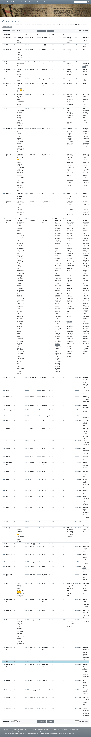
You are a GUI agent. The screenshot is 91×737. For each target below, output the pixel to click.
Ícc (83, 456)
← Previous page (42, 31)
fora (18, 250)
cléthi (18, 640)
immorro (69, 175)
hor (72, 585)
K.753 (4, 49)
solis (87, 144)
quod (18, 196)
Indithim (84, 462)
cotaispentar (20, 303)
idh (43, 490)
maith (18, 227)
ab (69, 45)
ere (86, 390)
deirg (71, 238)
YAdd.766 (77, 448)
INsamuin (69, 62)
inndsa (31, 49)
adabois (69, 273)
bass (18, 323)
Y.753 (76, 154)
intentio (84, 467)
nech (18, 301)
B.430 (15, 61)
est (71, 157)
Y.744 (76, 44)
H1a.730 (27, 661)
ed (86, 98)
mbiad (84, 381)
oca (21, 295)
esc (18, 621)
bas (60, 225)
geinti (68, 123)
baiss (20, 275)
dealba (19, 117)
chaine (68, 355)
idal (83, 133)
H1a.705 (27, 416)
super (87, 499)
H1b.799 (39, 462)
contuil (22, 291)
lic (84, 247)
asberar (22, 202)
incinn (8, 405)
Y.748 (76, 79)
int (69, 184)
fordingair (19, 103)
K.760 (4, 128)
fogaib (70, 258)
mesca (58, 296)
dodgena (71, 330)
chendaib (19, 351)
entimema (85, 464)
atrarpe (19, 330)
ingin (31, 507)
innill (7, 428)
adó (56, 308)
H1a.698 (27, 201)
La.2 (53, 218)
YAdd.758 (77, 390)
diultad (87, 331)
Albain (18, 164)
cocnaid (20, 237)
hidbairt (19, 366)
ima (21, 290)
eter (83, 557)
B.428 (15, 37)
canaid (18, 253)
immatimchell (70, 180)
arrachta (19, 118)
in (71, 51)
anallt (21, 533)
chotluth (58, 282)
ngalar (87, 486)
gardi (58, 310)
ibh (30, 79)
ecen (70, 346)
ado (72, 298)
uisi (83, 51)
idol (7, 109)
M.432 (64, 193)
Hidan (18, 193)
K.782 (4, 521)
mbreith (69, 86)
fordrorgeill (70, 325)
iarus (7, 680)
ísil (7, 528)
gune (87, 516)
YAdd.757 (77, 377)
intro (87, 435)
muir (19, 157)
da (18, 74)
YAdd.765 (77, 440)
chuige (21, 280)
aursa (20, 593)
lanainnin (70, 99)
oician (18, 155)
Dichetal (57, 346)
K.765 (4, 377)
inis (7, 45)
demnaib (57, 363)
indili (43, 448)
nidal (68, 133)
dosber (20, 247)
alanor (20, 595)
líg (23, 248)
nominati (84, 423)
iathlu (8, 544)
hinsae (18, 54)
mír (18, 240)
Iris (83, 390)
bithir (56, 290)
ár (17, 643)
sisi (83, 393)
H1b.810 (39, 562)
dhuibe (19, 206)
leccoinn (59, 287)
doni (83, 486)
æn (18, 343)
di (17, 185)
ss (19, 204)
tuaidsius (84, 685)
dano (70, 628)
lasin (21, 227)
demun (19, 368)
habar (18, 531)
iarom (88, 245)
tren (83, 659)
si (85, 185)
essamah (86, 63)
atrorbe (88, 316)
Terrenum (85, 172)
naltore (68, 131)
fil (87, 528)
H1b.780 (39, 83)
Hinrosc (19, 69)
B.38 (15, 583)
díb (23, 290)
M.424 (64, 61)
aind (87, 73)
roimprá (19, 298)
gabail (84, 671)
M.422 (64, 44)
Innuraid (84, 599)
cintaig (84, 674)
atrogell (19, 328)
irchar (87, 715)
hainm (87, 99)
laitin (20, 112)
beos (18, 278)
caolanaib (84, 702)
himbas (21, 318)
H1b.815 (39, 610)
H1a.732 (27, 680)
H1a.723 (27, 566)
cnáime (19, 373)
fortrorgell (58, 333)
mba (83, 576)
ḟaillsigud (57, 233)
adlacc (56, 230)
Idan (68, 193)
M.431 (64, 154)
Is (60, 233)
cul (88, 247)
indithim (44, 462)
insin (71, 96)
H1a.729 (27, 647)
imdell (8, 554)
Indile (8, 448)
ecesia (86, 456)
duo (83, 300)
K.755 (4, 69)
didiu (56, 237)
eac (83, 651)
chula (21, 250)
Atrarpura (69, 315)
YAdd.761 (77, 410)
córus (19, 358)
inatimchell (20, 170)
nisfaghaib (20, 267)
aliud (18, 165)
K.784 (4, 543)
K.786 (4, 554)
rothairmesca (20, 300)
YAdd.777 (77, 546)
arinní (18, 135)
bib (23, 79)
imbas (59, 316)
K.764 (4, 218)
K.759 (4, 108)
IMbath (69, 154)
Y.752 (76, 128)
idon (7, 193)
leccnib (19, 326)
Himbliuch (20, 37)
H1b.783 (39, 128)
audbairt (57, 315)
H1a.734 (27, 697)
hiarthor (87, 548)
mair (68, 157)
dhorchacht (20, 209)
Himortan (20, 83)
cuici (70, 267)
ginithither (85, 510)
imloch (22, 39)
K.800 (4, 708)
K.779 (4, 490)
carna (83, 240)
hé (22, 187)
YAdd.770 (77, 479)
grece (83, 458)
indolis (84, 450)
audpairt (57, 361)
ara (68, 209)
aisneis (71, 351)
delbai (71, 138)
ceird (71, 340)
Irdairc (84, 566)
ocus (87, 243)
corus (56, 351)
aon (83, 330)
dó (21, 230)
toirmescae (85, 288)
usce (88, 620)
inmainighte (85, 417)
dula (70, 139)
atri (67, 300)
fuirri (86, 585)
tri (21, 311)
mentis (87, 465)
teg (17, 596)
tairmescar (69, 268)
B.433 (15, 83)
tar (56, 296)
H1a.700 (27, 377)
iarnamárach (20, 270)
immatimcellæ (86, 180)
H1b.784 (39, 154)
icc (30, 456)
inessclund (45, 647)
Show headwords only (7, 26)
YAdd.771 (77, 490)
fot (18, 313)
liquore (85, 482)
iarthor (84, 682)
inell (83, 433)
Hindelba (19, 128)
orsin (72, 583)
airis (70, 343)
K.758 (4, 94)
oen (59, 338)
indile (31, 448)
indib (68, 138)
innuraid (44, 599)
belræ (84, 207)
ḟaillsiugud (19, 232)
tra (18, 52)
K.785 (4, 546)
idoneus (19, 198)
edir (70, 159)
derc (83, 569)
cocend (19, 308)
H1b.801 (39, 479)
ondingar (69, 103)
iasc (7, 620)
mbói (59, 303)
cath (83, 687)
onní (18, 636)
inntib (18, 138)
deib (58, 260)
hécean (19, 365)
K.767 (4, 396)
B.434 (15, 94)
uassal (84, 529)
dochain (85, 262)
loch (19, 40)
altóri (18, 131)
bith (68, 630)
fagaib (85, 258)
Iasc (18, 620)
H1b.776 (39, 49)
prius (22, 125)
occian (85, 184)
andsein (68, 318)
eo (22, 195)
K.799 (4, 697)
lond (86, 651)
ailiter (68, 588)
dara (70, 585)
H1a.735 (27, 708)
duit (68, 185)
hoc (87, 481)
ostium (88, 592)
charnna (19, 242)
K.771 (4, 420)
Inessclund (85, 647)
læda (68, 323)
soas (72, 343)
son (22, 189)
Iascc (68, 620)
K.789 (4, 574)
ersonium (84, 590)
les (86, 614)
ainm (20, 185)
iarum (59, 250)
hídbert (19, 316)
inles (7, 610)
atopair (58, 258)
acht (18, 369)
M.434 (64, 218)
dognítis (19, 123)
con (88, 242)
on (88, 235)
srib (83, 656)
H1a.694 (27, 108)
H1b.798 (39, 456)
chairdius (86, 710)
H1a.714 (27, 490)
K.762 (4, 193)
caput (22, 636)
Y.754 (76, 193)
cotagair (57, 263)
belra (18, 207)
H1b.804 (39, 507)
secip (83, 223)
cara (85, 712)
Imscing (84, 690)
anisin (87, 318)
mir (70, 237)
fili (57, 242)
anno (83, 604)
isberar (70, 202)
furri (22, 590)
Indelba (84, 128)
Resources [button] (39, 2)
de (19, 202)
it (83, 493)
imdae (44, 441)
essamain (86, 65)
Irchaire (84, 708)
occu (56, 365)
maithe (57, 306)
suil (88, 569)
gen (83, 514)
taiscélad (19, 214)
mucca (68, 240)
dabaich (84, 559)
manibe (71, 531)
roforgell (19, 338)
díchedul (19, 255)
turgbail (84, 579)
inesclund (9, 647)
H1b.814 (39, 599)
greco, (87, 450)
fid (87, 490)
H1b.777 (39, 61)
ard (23, 536)
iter (21, 160)
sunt (83, 425)
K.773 (4, 440)
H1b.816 (39, 619)
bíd (18, 641)
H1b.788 (39, 377)
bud (21, 228)
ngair (85, 301)
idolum (72, 115)
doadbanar (85, 291)
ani (70, 293)
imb (7, 496)
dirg (60, 243)
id (6, 490)
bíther (18, 295)
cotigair (84, 257)
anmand (84, 130)
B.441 (15, 218)
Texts (26, 2)
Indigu (84, 396)
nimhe (86, 326)
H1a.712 (27, 471)
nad (86, 165)
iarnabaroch (85, 260)
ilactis (87, 471)
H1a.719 (27, 543)
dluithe (86, 211)
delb (69, 117)
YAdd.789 (77, 680)
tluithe (71, 209)
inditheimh (9, 462)
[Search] (80, 2)
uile (22, 139)
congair (58, 275)
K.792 (4, 610)
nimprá (60, 293)
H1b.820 (39, 680)
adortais (69, 141)
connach (69, 211)
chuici (56, 278)
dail (83, 556)
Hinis (18, 49)
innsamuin (32, 62)
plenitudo (85, 444)
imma (70, 40)
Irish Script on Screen (68, 733)
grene (84, 148)
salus (87, 458)
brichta (19, 273)
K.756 (4, 79)
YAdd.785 (77, 619)
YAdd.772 (77, 496)
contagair (19, 277)
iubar (86, 576)
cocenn (68, 296)
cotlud (68, 270)
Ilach (83, 471)
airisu (68, 590)
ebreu (71, 104)
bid (20, 225)
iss (84, 98)
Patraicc (57, 326)
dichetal (57, 257)
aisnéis (57, 366)
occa (70, 533)
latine (83, 459)
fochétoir (57, 371)
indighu (8, 396)
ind (22, 73)
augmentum (85, 452)
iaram (18, 248)
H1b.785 (39, 193)
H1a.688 (27, 49)
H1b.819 (39, 664)
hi (17, 358)
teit (83, 386)
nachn (84, 283)
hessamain (20, 67)
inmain (8, 416)
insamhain (9, 62)
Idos (71, 110)
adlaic (68, 228)
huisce (68, 51)
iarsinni (22, 587)
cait (85, 243)
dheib (22, 258)
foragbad (70, 341)
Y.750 (76, 94)
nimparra (69, 285)
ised (70, 98)
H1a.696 (27, 154)
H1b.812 (39, 574)
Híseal (19, 528)
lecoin (68, 277)
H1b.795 (39, 428)
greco (83, 435)
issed (18, 99)
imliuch (44, 37)
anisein (57, 328)
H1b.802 (39, 490)
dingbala (84, 196)
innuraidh (9, 599)
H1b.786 (39, 201)
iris (7, 390)
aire (67, 202)
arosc (18, 73)
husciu (72, 623)
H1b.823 (39, 708)
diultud (59, 341)
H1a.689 (27, 61)
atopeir (69, 253)
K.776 (4, 462)
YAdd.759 (77, 396)
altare (18, 151)
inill (31, 428)
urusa (22, 212)
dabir (56, 250)
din (23, 177)
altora (84, 131)
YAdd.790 (77, 690)
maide (68, 298)
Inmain (84, 416)
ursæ (83, 431)
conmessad (85, 303)
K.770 (4, 416)
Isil (83, 528)
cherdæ (57, 353)
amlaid (19, 233)
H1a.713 (27, 479)
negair (84, 398)
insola (71, 45)
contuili (58, 288)
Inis (68, 45)
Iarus (83, 680)
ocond (68, 303)
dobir (83, 245)
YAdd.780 (77, 566)
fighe (83, 413)
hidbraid (20, 257)
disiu (83, 311)
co (83, 212)
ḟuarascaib (58, 223)
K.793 (4, 619)
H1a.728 (27, 619)
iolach (31, 471)
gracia (87, 143)
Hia (18, 94)
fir (83, 669)
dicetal (88, 333)
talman (19, 341)
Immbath (85, 154)
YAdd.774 (77, 521)
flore (83, 501)
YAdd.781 (77, 574)
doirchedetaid (70, 207)
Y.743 (76, 37)
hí (82, 403)
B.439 (15, 193)
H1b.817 (39, 647)
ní (21, 305)
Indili (83, 448)
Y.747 (76, 69)
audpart (69, 348)
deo (56, 277)
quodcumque (85, 164)
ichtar (8, 562)
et (22, 316)
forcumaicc (69, 626)
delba (83, 117)
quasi (18, 39)
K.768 (4, 405)
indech (31, 410)
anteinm (19, 335)
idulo (68, 110)
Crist (23, 104)
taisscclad (84, 214)
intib (83, 138)
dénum (19, 356)
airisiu (18, 585)
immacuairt (69, 182)
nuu (85, 601)
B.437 (15, 128)
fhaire (18, 296)
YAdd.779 (77, 562)
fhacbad (21, 353)
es (20, 631)
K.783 (4, 527)
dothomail (21, 643)
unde (18, 114)
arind (68, 623)
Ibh (67, 79)
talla (87, 693)
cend (83, 296)
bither (68, 280)
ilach (7, 471)
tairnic (84, 608)
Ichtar (84, 562)
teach (69, 593)
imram (18, 86)
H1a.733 (27, 690)
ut (21, 151)
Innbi (83, 697)
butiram (86, 504)
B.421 (15, 619)
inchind (44, 405)
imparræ (84, 285)
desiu (68, 310)
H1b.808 (39, 546)
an (70, 49)
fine (85, 669)
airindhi (68, 135)
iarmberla (32, 201)
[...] (10, 37)
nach (85, 212)
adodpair (84, 253)
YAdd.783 (77, 599)
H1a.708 (27, 440)
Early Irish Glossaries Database (10, 2)
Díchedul (19, 350)
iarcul (60, 252)
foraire (84, 282)
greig (18, 110)
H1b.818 (39, 661)
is (22, 184)
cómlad (19, 252)
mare (18, 169)
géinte (18, 125)
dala (22, 99)
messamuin (69, 65)
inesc (72, 620)
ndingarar (85, 103)
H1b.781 (39, 94)
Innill (83, 428)
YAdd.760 (77, 405)
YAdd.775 (77, 527)
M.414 (64, 619)
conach (19, 212)
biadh (86, 699)
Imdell (84, 554)
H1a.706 (27, 420)
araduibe (69, 204)
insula (18, 51)
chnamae (84, 353)
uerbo (87, 522)
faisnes (21, 369)
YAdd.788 (77, 664)
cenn (58, 323)
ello (86, 433)
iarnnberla (9, 201)
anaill (20, 596)
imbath (32, 154)
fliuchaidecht (85, 484)
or (23, 593)
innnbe (19, 287)
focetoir (69, 356)
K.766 (4, 390)
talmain (87, 563)
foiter (84, 379)
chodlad (20, 285)
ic (87, 562)
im (88, 37)
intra (83, 438)
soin (68, 343)
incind (31, 405)
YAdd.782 (77, 583)
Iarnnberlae (85, 201)
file (68, 237)
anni (89, 293)
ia (6, 94)
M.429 (64, 108)
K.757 (4, 83)
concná (60, 240)
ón (86, 185)
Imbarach (85, 574)
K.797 (4, 680)
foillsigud (69, 230)
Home (22, 2)
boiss (18, 290)
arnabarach (58, 268)
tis (86, 528)
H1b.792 (39, 410)
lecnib (18, 291)
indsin (18, 98)
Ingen (84, 507)
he (20, 645)
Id (83, 490)
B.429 (15, 49)
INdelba (69, 128)
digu (88, 401)
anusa (18, 56)
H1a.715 (27, 496)
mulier (87, 517)
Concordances (32, 2)
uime (22, 40)
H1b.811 (39, 566)
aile (83, 617)
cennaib (70, 353)
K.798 (4, 690)
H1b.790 (39, 396)
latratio (84, 475)
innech (8, 410)
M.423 (64, 49)
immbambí (20, 306)
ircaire (8, 708)
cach (21, 223)
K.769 (4, 410)
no (58, 247)
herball (84, 551)
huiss (18, 59)
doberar (69, 291)
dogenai (87, 330)
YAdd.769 (77, 471)
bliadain (87, 606)
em (88, 554)
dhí (18, 275)
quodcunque (20, 167)
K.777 (4, 471)
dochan (20, 272)
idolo (87, 109)
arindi (83, 135)
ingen (7, 507)
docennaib (85, 335)
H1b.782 (39, 108)
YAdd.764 (77, 428)
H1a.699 (27, 218)
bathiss (57, 343)
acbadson (69, 338)
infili (22, 238)
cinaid (83, 673)
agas (87, 290)
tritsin (18, 216)
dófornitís (19, 136)
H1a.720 (27, 546)
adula (68, 120)
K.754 (4, 61)
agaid (83, 315)
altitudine (19, 541)
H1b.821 (39, 690)
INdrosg (69, 69)
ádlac (18, 230)
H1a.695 (27, 128)
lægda (18, 336)
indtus (85, 430)
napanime (57, 335)
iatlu (43, 544)
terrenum (19, 175)
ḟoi (88, 546)
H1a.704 (27, 410)
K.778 (4, 479)
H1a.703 (27, 405)
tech (83, 691)
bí (82, 699)
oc (23, 315)
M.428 (64, 94)
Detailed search (48, 2)
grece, (87, 442)
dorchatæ (85, 209)
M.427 (64, 83)
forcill (21, 96)
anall (20, 325)
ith (7, 420)
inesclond (32, 647)
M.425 (64, 69)
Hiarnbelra (20, 201)
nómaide (19, 310)
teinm (68, 320)
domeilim (84, 525)
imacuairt (19, 42)
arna (18, 282)
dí (22, 288)
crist (68, 104)
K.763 (4, 201)
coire (86, 557)
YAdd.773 (77, 507)
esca (18, 631)
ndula (19, 143)
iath (87, 420)
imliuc (8, 37)
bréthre (19, 76)
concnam (71, 235)
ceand (19, 638)
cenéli (18, 96)
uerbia (84, 143)
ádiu (21, 323)
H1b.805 (39, 521)
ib (6, 79)
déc (23, 101)
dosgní (21, 343)
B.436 (15, 108)
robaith (84, 603)
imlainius (86, 446)
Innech (84, 410)
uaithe (84, 512)
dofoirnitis (69, 136)
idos (83, 110)
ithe (7, 522)
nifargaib (58, 265)
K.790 (4, 583)
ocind (83, 305)
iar (86, 247)
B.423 (15, 527)
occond (57, 313)
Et (60, 315)
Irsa (83, 583)
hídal (18, 260)
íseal (18, 533)
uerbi (68, 143)
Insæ (83, 49)
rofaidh (87, 604)
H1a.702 (27, 396)
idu (7, 479)
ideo (18, 318)
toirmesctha (20, 283)
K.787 (4, 562)
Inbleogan (85, 664)
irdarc (31, 566)
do (21, 73)
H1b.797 (39, 448)
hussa (18, 57)
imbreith (84, 86)
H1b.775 (39, 44)
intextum (84, 411)
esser (18, 635)
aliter (18, 593)
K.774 (4, 448)
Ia (83, 94)
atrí (59, 308)
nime (21, 340)
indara (84, 99)
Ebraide (84, 106)
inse (68, 49)
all (72, 533)
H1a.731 (27, 664)
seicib (18, 223)
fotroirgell (85, 323)
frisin (70, 587)
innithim (32, 462)
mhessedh (19, 315)
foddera (69, 345)
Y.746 (76, 61)
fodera (20, 361)
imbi (68, 40)
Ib (83, 79)
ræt (18, 225)
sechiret (57, 225)
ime (88, 39)
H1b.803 (39, 496)
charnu (57, 243)
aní (59, 301)
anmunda (19, 130)
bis (88, 392)
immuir (20, 179)
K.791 (4, 599)
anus (20, 52)
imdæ (7, 441)
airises (18, 588)
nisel (68, 531)
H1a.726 (27, 599)
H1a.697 (27, 193)
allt (18, 529)
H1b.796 (39, 440)
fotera (57, 358)
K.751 (4, 37)
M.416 (64, 527)
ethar (83, 384)
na (22, 118)
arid (56, 303)
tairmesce (69, 288)
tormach (86, 453)
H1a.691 (27, 79)
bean (83, 516)
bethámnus (20, 626)
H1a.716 (27, 507)
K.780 (4, 496)
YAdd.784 (77, 610)
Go (88, 2)
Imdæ (84, 441)
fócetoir (19, 375)
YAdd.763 (77, 420)
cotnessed (69, 301)
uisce (20, 621)
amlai (68, 232)
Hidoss (19, 109)
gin (83, 509)
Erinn (18, 162)
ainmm (20, 101)
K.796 (4, 664)
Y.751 (76, 108)
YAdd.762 (77, 416)
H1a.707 (27, 428)
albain (68, 162)
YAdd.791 (77, 697)
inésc (21, 620)
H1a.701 (27, 390)
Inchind (84, 405)
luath (86, 657)
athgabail (84, 668)
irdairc (8, 566)
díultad (19, 346)
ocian (18, 187)
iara (7, 546)
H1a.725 (27, 583)
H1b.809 (39, 554)
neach (84, 290)
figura (68, 144)
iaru (31, 546)
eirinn (68, 160)
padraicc (69, 316)
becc (83, 693)
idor (87, 479)
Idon (83, 193)
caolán (84, 706)
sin (20, 133)
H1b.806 (39, 527)
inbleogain (45, 664)
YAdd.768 (77, 462)
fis (86, 684)
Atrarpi (57, 325)
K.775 (4, 456)
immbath (8, 154)
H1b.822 (39, 697)
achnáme (57, 370)
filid (18, 228)
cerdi (22, 358)
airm (68, 98)
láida (59, 330)
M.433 (64, 201)
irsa (7, 583)
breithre (69, 74)
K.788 (4, 566)
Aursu (68, 583)
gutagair (19, 262)
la (17, 106)
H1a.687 (27, 44)
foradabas (58, 273)
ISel (68, 528)
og (86, 280)
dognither (19, 235)
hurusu (68, 212)
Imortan (84, 83)
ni (21, 56)
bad (83, 326)
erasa (88, 212)
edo (83, 523)
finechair (87, 717)
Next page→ (50, 31)
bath (22, 155)
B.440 (15, 201)
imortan (8, 83)
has (18, 325)
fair (23, 255)
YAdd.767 (77, 456)
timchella (84, 167)
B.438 (15, 154)
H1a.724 (27, 574)
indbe (31, 697)
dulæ (83, 120)
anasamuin (69, 63)
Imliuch (84, 37)
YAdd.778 (77, 554)
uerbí (21, 146)
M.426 (64, 79)
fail (83, 531)
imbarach (9, 574)
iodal (31, 109)
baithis (19, 348)
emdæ (84, 442)
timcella (69, 167)
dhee (22, 278)
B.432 (15, 69)
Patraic (84, 318)
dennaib (69, 350)
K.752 (4, 44)
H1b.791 (39, 405)
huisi (88, 51)
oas (59, 356)
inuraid (32, 599)
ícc (7, 456)
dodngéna (58, 340)
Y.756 (76, 218)
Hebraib (20, 106)
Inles (83, 610)
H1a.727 (27, 610)
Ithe (83, 522)
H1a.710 (27, 456)
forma (22, 110)
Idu (83, 479)
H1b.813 (39, 583)
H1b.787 (39, 218)
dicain (57, 270)
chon (18, 245)
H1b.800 (39, 471)
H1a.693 (27, 94)
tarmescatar (58, 280)
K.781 (4, 507)
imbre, (84, 498)
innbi (7, 697)
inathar (8, 377)
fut (56, 310)
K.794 (4, 647)
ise (67, 184)
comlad (59, 253)
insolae (84, 46)
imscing (8, 690)
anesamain (21, 63)
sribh (83, 657)
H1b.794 (39, 420)
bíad (18, 633)
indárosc (19, 71)
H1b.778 (39, 69)
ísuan (18, 293)
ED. (21, 90)
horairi (57, 291)
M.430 (64, 128)
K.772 (4, 428)
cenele (70, 94)
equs (83, 492)
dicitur (21, 114)
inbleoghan (9, 664)
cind (86, 407)
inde (72, 114)
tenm (56, 330)
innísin (18, 333)
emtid (88, 492)
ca (20, 635)
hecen (58, 360)
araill (68, 587)
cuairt (68, 42)
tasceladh (69, 214)
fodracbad (85, 338)
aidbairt (69, 305)
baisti (68, 333)
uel (21, 164)
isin (86, 110)
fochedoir (84, 355)
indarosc (8, 69)
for (21, 204)
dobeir (58, 283)
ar (72, 103)
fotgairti (71, 300)
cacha (21, 640)
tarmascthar (85, 270)
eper (70, 529)
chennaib (70, 335)
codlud (85, 272)
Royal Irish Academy (44, 733)
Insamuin (85, 62)
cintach (87, 678)
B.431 (15, 79)
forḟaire (68, 282)
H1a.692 (27, 83)
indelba (8, 128)
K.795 (4, 661)
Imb (83, 496)
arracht (84, 118)
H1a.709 (27, 448)
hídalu (18, 265)
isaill (71, 528)
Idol (68, 109)
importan (19, 85)
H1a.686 (27, 37)
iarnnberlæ (45, 201)
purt (18, 90)
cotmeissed (58, 311)
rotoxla (84, 676)
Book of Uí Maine (22, 733)
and (71, 73)
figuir (83, 146)
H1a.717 (27, 521)
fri (17, 204)
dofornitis (85, 136)
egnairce (84, 713)
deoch (68, 101)
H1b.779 (39, 79)
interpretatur (85, 469)
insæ (7, 49)
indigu (31, 396)
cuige (88, 267)
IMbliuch (69, 37)
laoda (83, 321)
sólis (21, 149)
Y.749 (76, 83)
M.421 (64, 37)
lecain (83, 277)
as (88, 390)
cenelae (87, 94)
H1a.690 (27, 69)
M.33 (64, 583)
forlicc (56, 252)
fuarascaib (71, 222)
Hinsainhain (20, 62)
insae (43, 49)
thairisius (84, 587)
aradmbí (84, 295)
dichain (57, 255)
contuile (69, 278)
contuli (84, 278)
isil (30, 528)
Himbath (19, 154)
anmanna (69, 130)
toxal (83, 666)
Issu (18, 645)
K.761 (4, 154)
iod (30, 490)
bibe (19, 80)
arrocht (68, 118)
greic (70, 112)
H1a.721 (27, 554)
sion (70, 185)
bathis (84, 333)
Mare (83, 170)
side (22, 356)
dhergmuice (20, 243)
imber (84, 499)
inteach (19, 590)
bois (58, 285)
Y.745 (76, 49)
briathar (84, 325)
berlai (68, 206)
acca (71, 280)
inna (88, 118)
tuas (88, 529)
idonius (84, 195)
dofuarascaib (20, 222)
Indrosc (84, 69)
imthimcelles (20, 182)
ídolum (19, 115)
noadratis (19, 141)
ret (86, 223)
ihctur (31, 562)
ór (21, 98)
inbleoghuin (33, 664)
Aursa (18, 583)
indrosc (32, 69)
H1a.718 (27, 527)
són (18, 363)
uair (18, 345)
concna (85, 237)
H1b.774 (39, 37)
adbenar (57, 300)
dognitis (69, 122)
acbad (56, 355)
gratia (18, 148)
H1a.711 (27, 462)
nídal (18, 120)
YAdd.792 (77, 708)
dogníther (57, 238)
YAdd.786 (77, 647)
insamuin (44, 62)
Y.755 (76, 201)
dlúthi (21, 211)
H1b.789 (39, 390)
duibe (83, 206)
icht (7, 662)
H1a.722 (27, 562)
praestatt (85, 503)
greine (84, 581)
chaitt (22, 245)
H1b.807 (39, 543)
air (67, 529)
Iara (83, 546)
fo (83, 446)
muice (56, 245)
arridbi (68, 295)
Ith (83, 420)
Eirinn (83, 160)
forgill (68, 96)
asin (22, 109)
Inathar (84, 377)
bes (86, 227)
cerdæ (84, 341)
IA (67, 94)
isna (87, 701)
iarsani (68, 592)
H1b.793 (39, 416)
